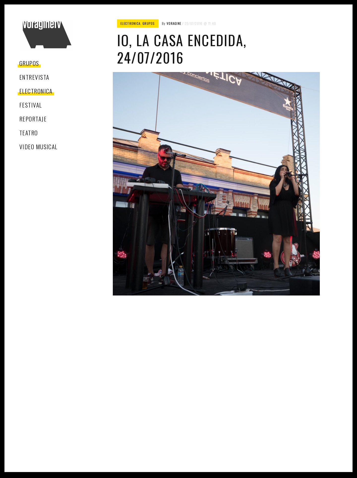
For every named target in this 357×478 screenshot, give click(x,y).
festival (30, 104)
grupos (29, 63)
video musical (38, 146)
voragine (174, 23)
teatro (28, 132)
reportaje (33, 118)
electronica (36, 90)
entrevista (34, 77)
